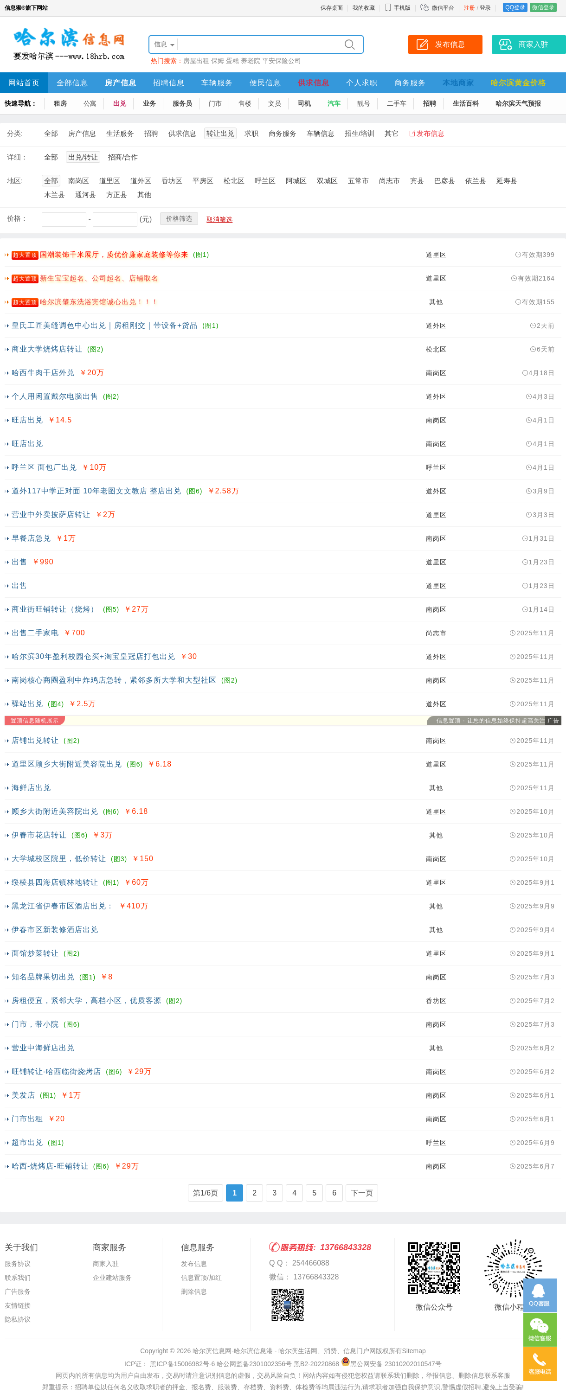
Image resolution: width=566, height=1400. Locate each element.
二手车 (396, 103)
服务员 (182, 103)
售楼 (244, 103)
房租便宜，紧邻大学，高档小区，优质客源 (86, 1000)
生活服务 (120, 133)
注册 (469, 8)
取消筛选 (219, 219)
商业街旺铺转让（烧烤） (55, 609)
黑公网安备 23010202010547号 (391, 1364)
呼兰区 (265, 181)
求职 (251, 133)
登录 (485, 8)
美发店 (23, 1095)
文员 (274, 103)
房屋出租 (196, 60)
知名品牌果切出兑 (43, 977)
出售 (19, 562)
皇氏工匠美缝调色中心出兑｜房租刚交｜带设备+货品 (105, 325)
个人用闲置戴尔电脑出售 (55, 396)
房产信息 (120, 83)
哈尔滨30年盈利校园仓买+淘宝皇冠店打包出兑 (93, 656)
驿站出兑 (27, 704)
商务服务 (410, 83)
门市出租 (27, 1119)
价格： (17, 218)
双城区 (327, 181)
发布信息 (430, 133)
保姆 (217, 60)
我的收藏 (364, 8)
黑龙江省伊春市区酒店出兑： (63, 906)
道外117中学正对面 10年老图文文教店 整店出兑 (96, 491)
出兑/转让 (83, 157)
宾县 (417, 181)
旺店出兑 (27, 420)
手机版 (398, 8)
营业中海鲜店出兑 (43, 1048)
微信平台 (443, 8)
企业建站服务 (112, 1277)
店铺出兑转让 (35, 740)
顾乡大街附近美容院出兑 (55, 811)
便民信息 (265, 83)
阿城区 (296, 181)
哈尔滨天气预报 (518, 103)
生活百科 (466, 103)
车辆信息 (320, 133)
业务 (149, 103)
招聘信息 (169, 83)
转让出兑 (220, 133)
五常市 (358, 181)
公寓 (90, 103)
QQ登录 (515, 7)
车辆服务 (217, 83)
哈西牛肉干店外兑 (43, 373)
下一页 (362, 1193)
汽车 (334, 103)
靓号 (363, 103)
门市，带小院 (35, 1024)
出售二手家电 (35, 633)
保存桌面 (332, 8)
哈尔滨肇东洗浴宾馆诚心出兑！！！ (99, 302)
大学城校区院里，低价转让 (59, 859)
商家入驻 (106, 1263)
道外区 (140, 181)
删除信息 (194, 1291)
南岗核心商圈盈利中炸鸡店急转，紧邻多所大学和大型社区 (114, 680)
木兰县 (54, 194)
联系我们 (18, 1277)
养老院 (250, 60)
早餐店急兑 (31, 538)
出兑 (119, 103)
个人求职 (362, 83)
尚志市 (389, 181)
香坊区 (171, 181)
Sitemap (413, 1351)
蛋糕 (232, 60)
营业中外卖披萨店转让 (51, 514)
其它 (392, 133)
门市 (215, 103)
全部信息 (72, 83)
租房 (60, 103)
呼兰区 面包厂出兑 (44, 467)
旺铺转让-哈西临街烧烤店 (56, 1071)
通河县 (85, 194)
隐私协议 (18, 1319)
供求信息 (313, 83)
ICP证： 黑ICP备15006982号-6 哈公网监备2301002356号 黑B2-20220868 (231, 1364)
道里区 (109, 181)
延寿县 (506, 181)
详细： (17, 157)
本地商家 (458, 83)
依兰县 (475, 181)
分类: (15, 133)
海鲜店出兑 (31, 788)
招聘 (429, 103)
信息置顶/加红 (201, 1277)
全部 (51, 133)
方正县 (116, 194)
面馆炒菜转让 (35, 953)
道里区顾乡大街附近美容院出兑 (67, 764)
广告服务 (18, 1291)
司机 (304, 103)
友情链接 (18, 1305)
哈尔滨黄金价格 (518, 83)
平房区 (203, 181)
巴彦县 (444, 181)
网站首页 (24, 83)
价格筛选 (179, 218)
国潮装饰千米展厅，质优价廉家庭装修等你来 (114, 254)
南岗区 (78, 181)
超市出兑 (27, 1142)
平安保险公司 (281, 60)
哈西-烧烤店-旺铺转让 (50, 1166)
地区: (15, 181)
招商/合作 (123, 157)
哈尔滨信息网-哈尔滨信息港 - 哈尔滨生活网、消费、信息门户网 (284, 1351)
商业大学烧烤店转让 (47, 349)
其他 (144, 194)
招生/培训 (359, 133)
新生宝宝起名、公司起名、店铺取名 (99, 278)
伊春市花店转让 (39, 835)
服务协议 (18, 1263)
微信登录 (543, 7)
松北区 (234, 181)
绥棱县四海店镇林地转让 (55, 882)
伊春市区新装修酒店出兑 (55, 929)
